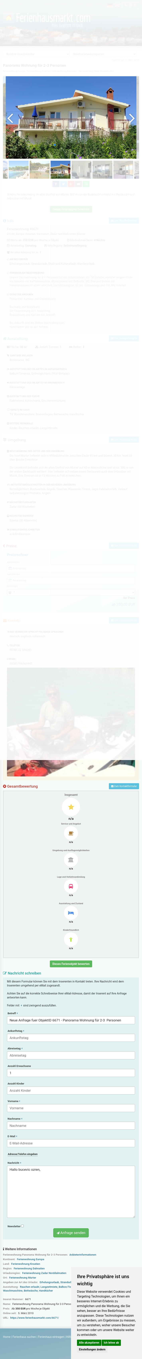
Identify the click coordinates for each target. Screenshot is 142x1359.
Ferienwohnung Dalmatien (29, 1268)
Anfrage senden (71, 1233)
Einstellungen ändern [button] (92, 1349)
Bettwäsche (31, 1290)
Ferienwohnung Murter (22, 1277)
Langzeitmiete (48, 1286)
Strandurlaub (68, 1282)
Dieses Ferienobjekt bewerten (71, 963)
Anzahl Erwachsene (19, 1066)
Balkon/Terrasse (68, 1286)
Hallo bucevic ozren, (71, 1192)
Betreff (13, 1013)
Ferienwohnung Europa (30, 1259)
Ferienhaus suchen (24, 1336)
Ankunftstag (16, 1030)
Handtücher (46, 1290)
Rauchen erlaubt (29, 1286)
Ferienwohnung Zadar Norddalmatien (44, 1273)
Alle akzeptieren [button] (89, 1342)
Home (7, 1336)
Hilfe (69, 1336)
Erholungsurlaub (49, 1282)
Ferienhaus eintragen (51, 1336)
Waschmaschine (13, 1290)
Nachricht (14, 1162)
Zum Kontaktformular (124, 786)
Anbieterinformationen (82, 1254)
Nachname (15, 1118)
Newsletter (16, 1226)
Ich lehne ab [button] (111, 1342)
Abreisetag (15, 1048)
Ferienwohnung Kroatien (25, 1263)
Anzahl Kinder (16, 1083)
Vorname (14, 1101)
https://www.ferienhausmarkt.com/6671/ (34, 1317)
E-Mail (12, 1136)
